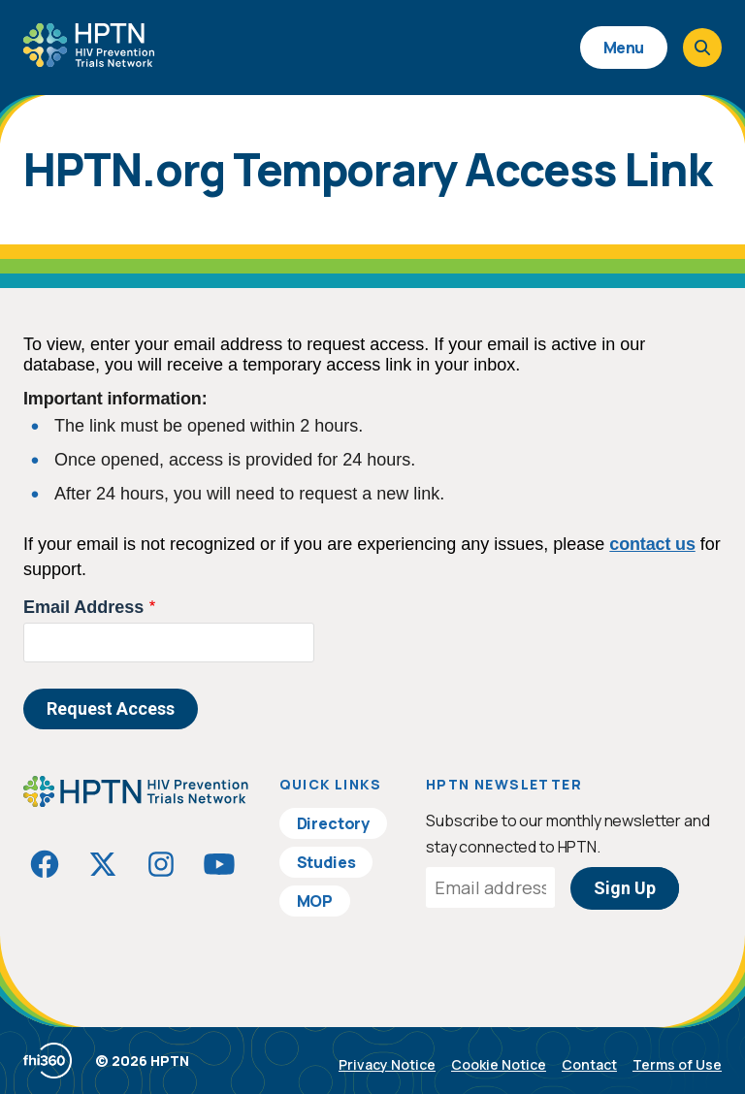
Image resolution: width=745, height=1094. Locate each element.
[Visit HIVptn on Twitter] (102, 864)
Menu (623, 47)
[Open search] (702, 47)
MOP (315, 901)
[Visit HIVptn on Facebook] (44, 864)
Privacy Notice (387, 1064)
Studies (326, 862)
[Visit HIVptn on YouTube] (219, 864)
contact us (652, 544)
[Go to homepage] (88, 60)
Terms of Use (677, 1064)
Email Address (83, 607)
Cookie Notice (498, 1064)
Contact (589, 1064)
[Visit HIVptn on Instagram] (161, 864)
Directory (334, 823)
